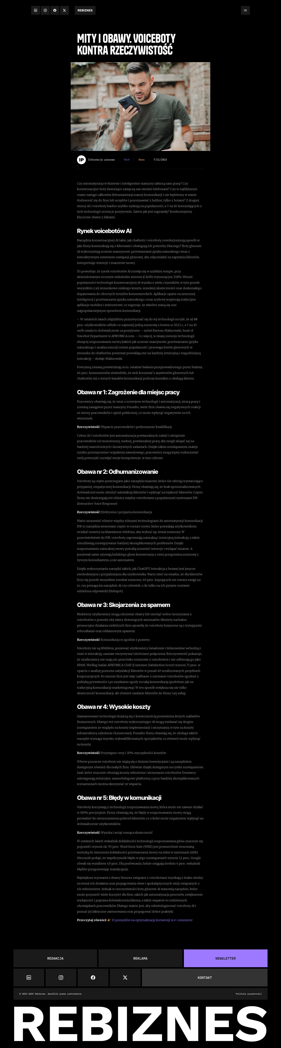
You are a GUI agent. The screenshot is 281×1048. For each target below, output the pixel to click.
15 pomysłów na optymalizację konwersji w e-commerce (152, 920)
